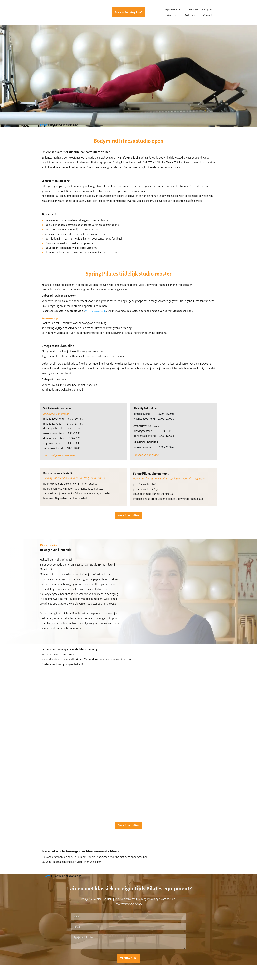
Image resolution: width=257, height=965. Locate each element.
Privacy (179, 960)
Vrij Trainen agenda (95, 311)
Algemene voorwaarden (204, 960)
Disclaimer (189, 960)
